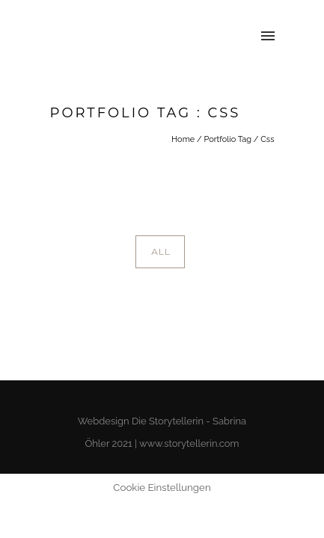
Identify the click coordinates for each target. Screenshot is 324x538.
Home (183, 139)
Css (267, 139)
